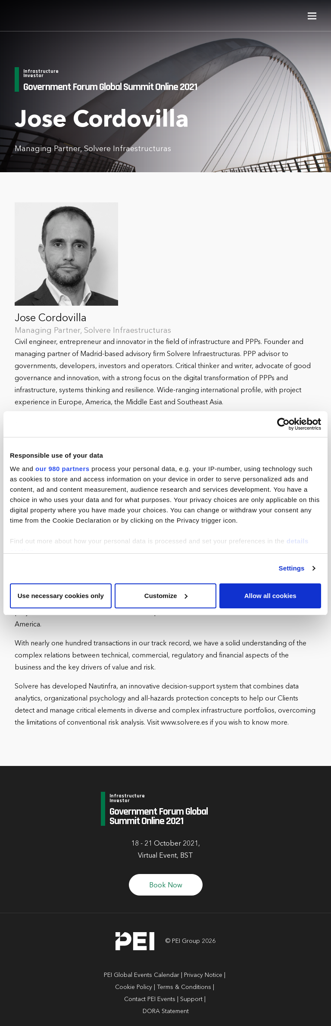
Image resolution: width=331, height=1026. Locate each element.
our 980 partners (62, 468)
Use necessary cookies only (61, 595)
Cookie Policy (133, 987)
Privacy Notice (203, 975)
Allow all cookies (270, 595)
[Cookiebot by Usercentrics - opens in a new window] (283, 424)
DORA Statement (166, 1011)
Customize (165, 595)
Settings (292, 568)
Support (191, 999)
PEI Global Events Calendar (141, 975)
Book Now (165, 885)
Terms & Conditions (184, 987)
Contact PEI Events (149, 999)
